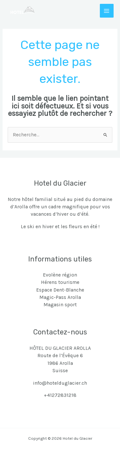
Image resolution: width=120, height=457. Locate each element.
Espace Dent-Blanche (60, 290)
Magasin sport (60, 305)
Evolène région (60, 275)
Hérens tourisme (60, 282)
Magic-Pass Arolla (60, 297)
